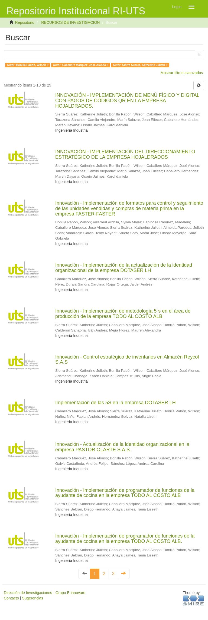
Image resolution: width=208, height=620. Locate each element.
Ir (199, 54)
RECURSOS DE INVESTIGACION (70, 22)
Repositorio (24, 22)
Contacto (11, 598)
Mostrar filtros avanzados (182, 73)
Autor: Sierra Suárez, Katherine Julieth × (140, 65)
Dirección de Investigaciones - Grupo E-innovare (44, 593)
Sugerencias (32, 598)
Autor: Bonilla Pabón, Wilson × (27, 65)
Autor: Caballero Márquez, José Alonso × (80, 65)
